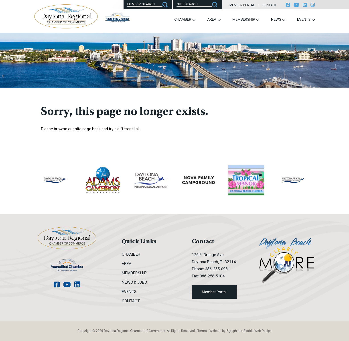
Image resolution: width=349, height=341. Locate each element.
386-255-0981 (217, 269)
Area (214, 19)
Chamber (184, 19)
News (278, 19)
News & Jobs (134, 282)
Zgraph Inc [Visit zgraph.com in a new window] (234, 331)
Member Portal (242, 5)
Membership (245, 19)
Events (306, 19)
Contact (269, 5)
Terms (202, 331)
